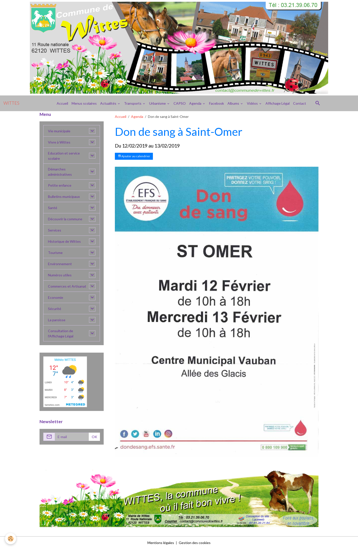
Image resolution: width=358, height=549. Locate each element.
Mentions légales (160, 543)
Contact (299, 103)
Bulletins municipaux (64, 196)
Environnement (60, 264)
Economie (55, 297)
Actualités (108, 103)
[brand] (11, 103)
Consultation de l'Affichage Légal (60, 333)
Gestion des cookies (195, 543)
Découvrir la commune (65, 219)
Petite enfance (59, 185)
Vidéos (253, 103)
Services (54, 230)
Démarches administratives (60, 171)
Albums (233, 103)
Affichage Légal (278, 103)
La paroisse (56, 320)
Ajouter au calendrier (134, 156)
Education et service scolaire (64, 155)
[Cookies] (10, 538)
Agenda (195, 103)
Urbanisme (158, 103)
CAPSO (180, 103)
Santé (52, 208)
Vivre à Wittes (59, 142)
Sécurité (54, 309)
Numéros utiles (60, 275)
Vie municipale (59, 131)
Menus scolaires (84, 103)
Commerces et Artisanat (67, 286)
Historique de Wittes (64, 241)
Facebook (216, 103)
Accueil (62, 103)
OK (94, 437)
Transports (133, 103)
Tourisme (55, 252)
